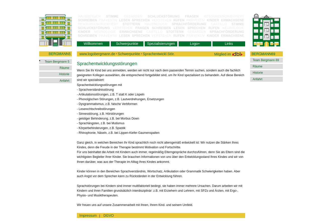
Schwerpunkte (127, 44)
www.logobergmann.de (97, 54)
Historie (64, 74)
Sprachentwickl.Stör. (159, 54)
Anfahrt (64, 80)
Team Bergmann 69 (266, 60)
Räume (64, 68)
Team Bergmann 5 (57, 61)
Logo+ (195, 44)
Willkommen (93, 44)
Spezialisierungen (161, 44)
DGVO (108, 215)
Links (229, 44)
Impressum (88, 215)
